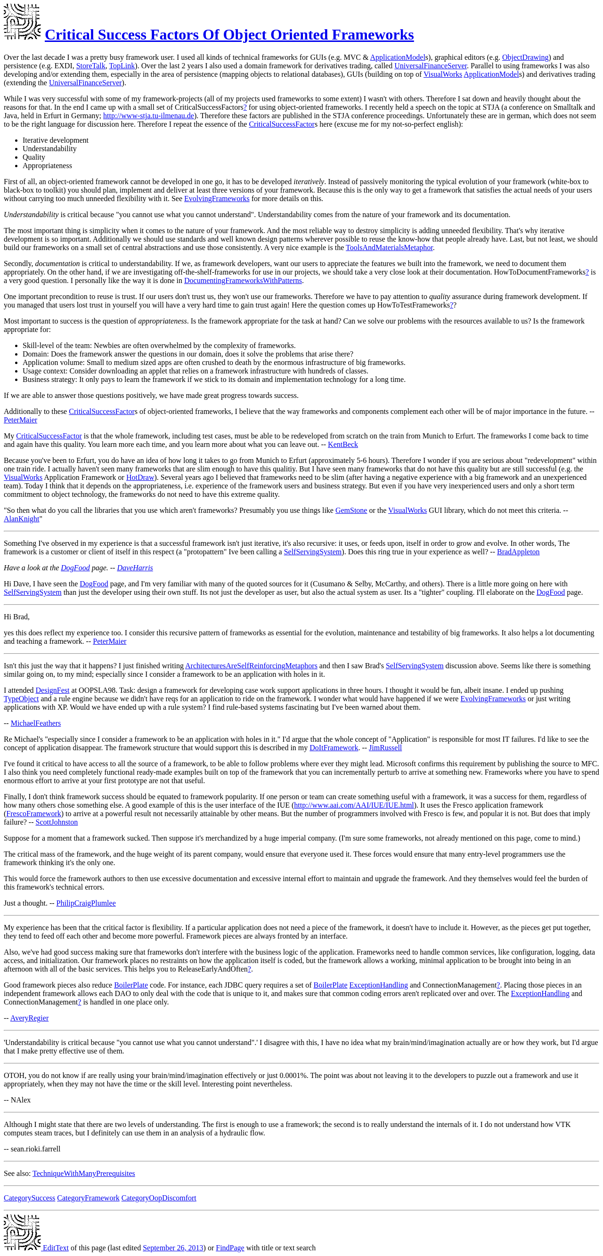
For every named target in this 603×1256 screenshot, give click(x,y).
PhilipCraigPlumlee (86, 903)
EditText (36, 1248)
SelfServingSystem (313, 552)
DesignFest (53, 690)
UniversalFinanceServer (430, 66)
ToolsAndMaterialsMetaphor (389, 247)
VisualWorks (443, 74)
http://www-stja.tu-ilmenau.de (148, 116)
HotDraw (140, 477)
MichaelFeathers (36, 723)
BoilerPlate (131, 985)
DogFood (75, 568)
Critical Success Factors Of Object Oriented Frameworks (229, 34)
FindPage (230, 1248)
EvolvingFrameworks (217, 198)
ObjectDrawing (525, 57)
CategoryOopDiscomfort (159, 1198)
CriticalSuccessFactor (282, 124)
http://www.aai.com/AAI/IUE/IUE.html (354, 805)
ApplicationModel (397, 57)
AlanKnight (22, 519)
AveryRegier (29, 1018)
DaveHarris (135, 568)
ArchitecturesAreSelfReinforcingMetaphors (251, 666)
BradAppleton (518, 552)
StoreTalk (91, 66)
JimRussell (385, 748)
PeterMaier (20, 420)
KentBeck (343, 444)
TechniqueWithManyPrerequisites (84, 1173)
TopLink (122, 66)
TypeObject (21, 699)
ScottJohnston (57, 822)
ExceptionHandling (379, 985)
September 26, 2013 (173, 1248)
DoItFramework (334, 748)
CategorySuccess (29, 1198)
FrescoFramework (33, 814)
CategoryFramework (88, 1198)
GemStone (351, 510)
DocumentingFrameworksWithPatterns (243, 280)
